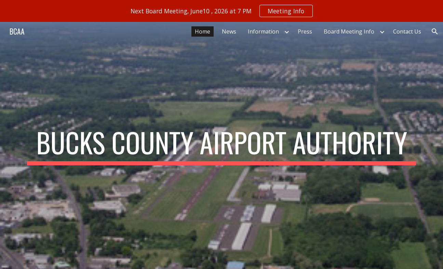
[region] (221, 11)
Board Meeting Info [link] (349, 31)
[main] (221, 145)
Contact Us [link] (407, 31)
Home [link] (202, 31)
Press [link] (305, 31)
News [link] (229, 31)
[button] (435, 31)
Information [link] (263, 31)
